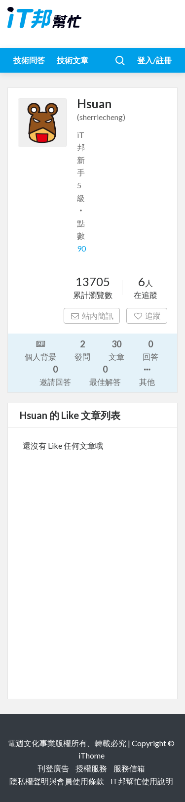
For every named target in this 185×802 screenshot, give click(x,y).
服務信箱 (129, 768)
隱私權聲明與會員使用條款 (56, 781)
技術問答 (29, 60)
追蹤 (147, 315)
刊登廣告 (53, 768)
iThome (91, 755)
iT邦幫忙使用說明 (142, 781)
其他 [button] (147, 375)
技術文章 (72, 60)
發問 (82, 349)
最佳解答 (105, 374)
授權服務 (91, 768)
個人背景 (40, 349)
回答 (150, 349)
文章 (116, 349)
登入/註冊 (154, 60)
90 (81, 248)
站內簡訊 (92, 315)
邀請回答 (55, 374)
